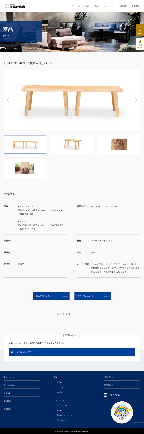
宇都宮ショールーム (64, 415)
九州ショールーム (63, 420)
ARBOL (60, 382)
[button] (9, 100)
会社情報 (123, 6)
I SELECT (60, 387)
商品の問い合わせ (85, 296)
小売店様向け (109, 385)
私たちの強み (84, 6)
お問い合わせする (25, 352)
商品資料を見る (43, 296)
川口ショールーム (63, 405)
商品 (96, 6)
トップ (71, 6)
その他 (59, 392)
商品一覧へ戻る (64, 314)
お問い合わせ (109, 377)
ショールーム (108, 6)
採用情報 (135, 6)
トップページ (9, 377)
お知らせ (7, 393)
